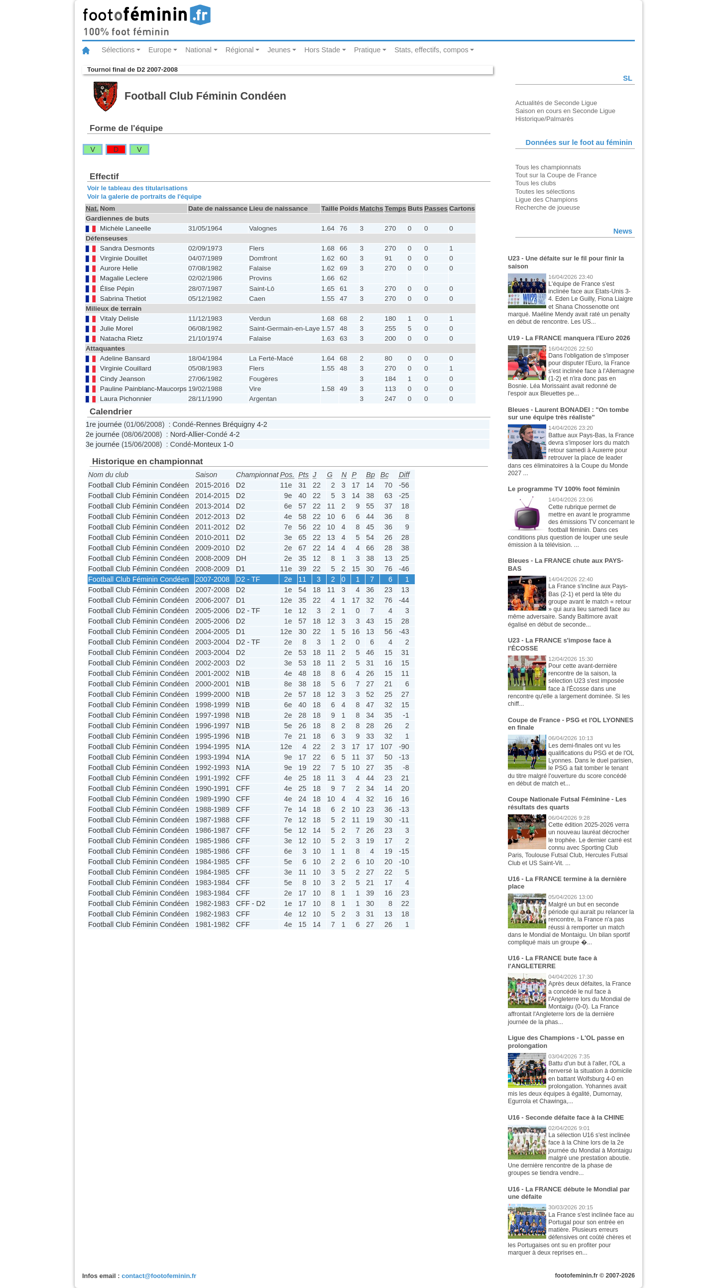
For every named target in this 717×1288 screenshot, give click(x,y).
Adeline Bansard (125, 358)
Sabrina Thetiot (123, 298)
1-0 (228, 444)
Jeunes (278, 50)
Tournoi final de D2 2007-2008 (132, 69)
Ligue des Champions (546, 199)
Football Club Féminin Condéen (138, 485)
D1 (240, 569)
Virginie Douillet (123, 258)
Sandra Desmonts (127, 248)
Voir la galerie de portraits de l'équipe (144, 196)
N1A (243, 747)
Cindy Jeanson (122, 379)
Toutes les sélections (545, 191)
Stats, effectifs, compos (431, 50)
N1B (243, 673)
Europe (159, 50)
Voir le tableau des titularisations (137, 188)
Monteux (207, 444)
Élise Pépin (117, 288)
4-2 (262, 424)
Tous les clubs (535, 183)
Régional (240, 50)
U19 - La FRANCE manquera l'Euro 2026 (569, 338)
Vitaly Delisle (119, 318)
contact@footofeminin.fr (158, 1276)
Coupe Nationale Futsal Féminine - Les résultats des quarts (567, 803)
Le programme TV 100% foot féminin (564, 489)
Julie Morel (116, 328)
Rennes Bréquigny (225, 424)
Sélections (118, 50)
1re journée (104, 424)
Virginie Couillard (125, 368)
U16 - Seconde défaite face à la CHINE (566, 1117)
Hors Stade (322, 50)
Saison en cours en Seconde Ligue (565, 111)
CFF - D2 (250, 903)
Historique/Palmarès (544, 119)
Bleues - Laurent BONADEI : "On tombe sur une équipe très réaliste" (568, 413)
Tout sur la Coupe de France (556, 175)
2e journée (103, 434)
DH (241, 558)
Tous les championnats (548, 167)
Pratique (367, 50)
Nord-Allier (187, 434)
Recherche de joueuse (547, 207)
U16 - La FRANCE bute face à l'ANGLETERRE (552, 962)
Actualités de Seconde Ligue (556, 103)
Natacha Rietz (121, 338)
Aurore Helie (119, 268)
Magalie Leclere (124, 278)
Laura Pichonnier (125, 398)
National (198, 50)
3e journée (103, 444)
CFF (243, 778)
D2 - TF (248, 579)
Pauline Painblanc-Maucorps (143, 388)
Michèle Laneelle (125, 228)
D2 (240, 485)
